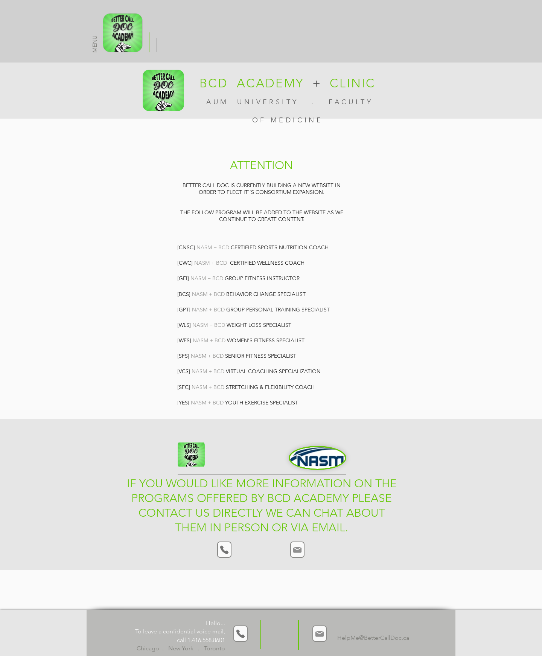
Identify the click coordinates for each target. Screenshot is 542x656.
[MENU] (123, 32)
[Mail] (297, 550)
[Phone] (224, 550)
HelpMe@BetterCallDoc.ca (373, 637)
